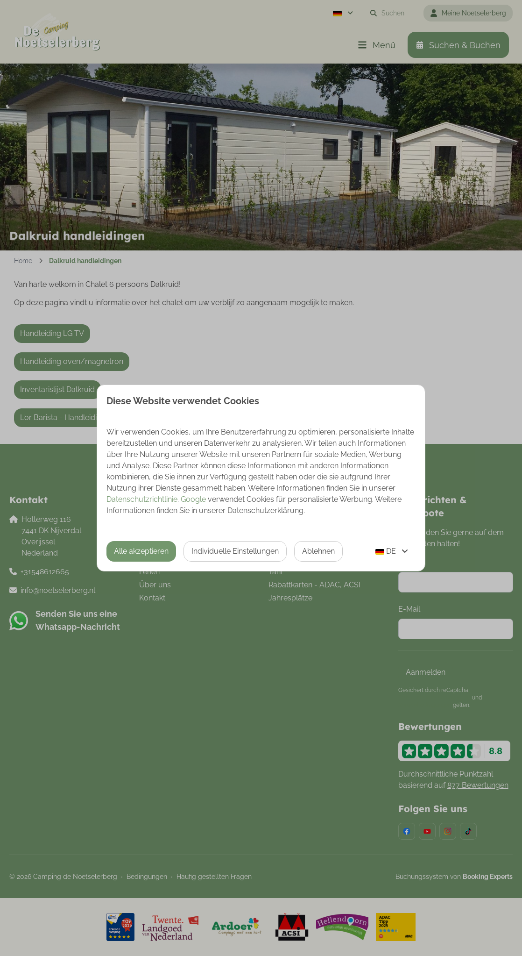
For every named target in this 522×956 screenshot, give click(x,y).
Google (193, 499)
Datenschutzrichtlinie (141, 499)
